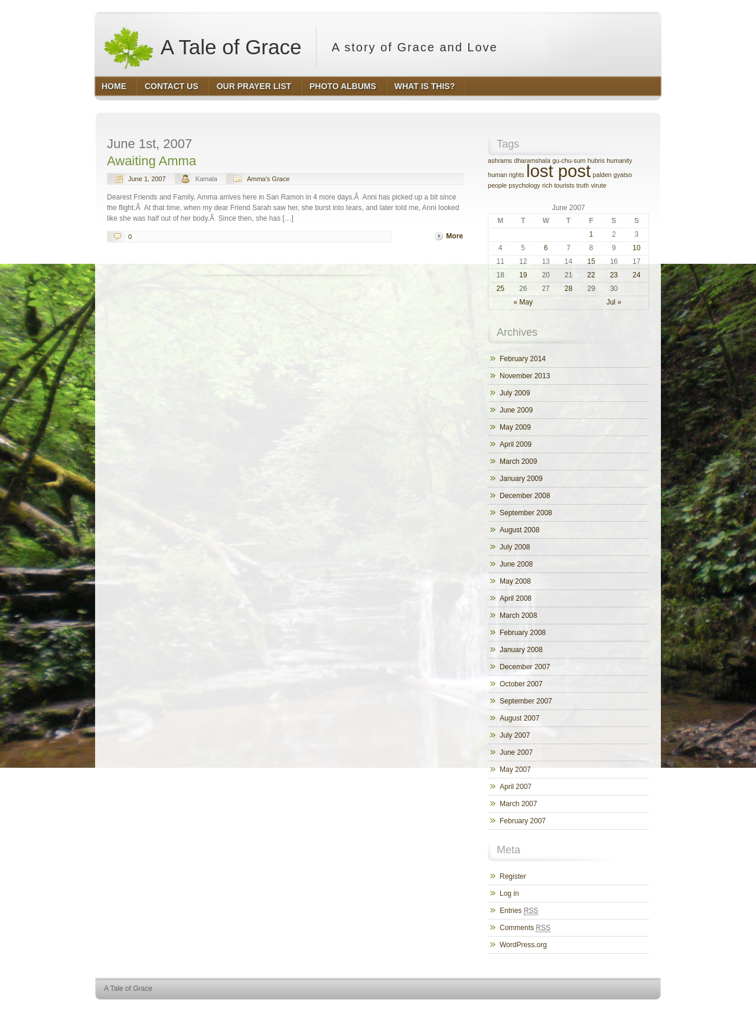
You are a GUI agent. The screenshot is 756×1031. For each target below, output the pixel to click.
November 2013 (525, 376)
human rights (506, 174)
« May (523, 302)
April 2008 (516, 598)
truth (582, 185)
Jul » (614, 302)
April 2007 (516, 787)
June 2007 (516, 752)
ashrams (500, 160)
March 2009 (518, 461)
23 (614, 275)
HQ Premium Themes (631, 1010)
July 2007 (515, 735)
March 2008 (518, 615)
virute (599, 185)
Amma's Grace (268, 178)
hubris (596, 160)
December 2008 (525, 496)
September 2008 (526, 513)
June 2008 (516, 564)
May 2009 (515, 427)
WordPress (574, 1010)
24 (636, 275)
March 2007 (518, 804)
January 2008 (521, 650)
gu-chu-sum (568, 160)
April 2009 (516, 444)
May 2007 (515, 769)
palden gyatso (612, 174)
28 (568, 288)
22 (591, 275)
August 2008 (519, 530)
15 (591, 261)
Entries (519, 910)
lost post (558, 171)
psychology (524, 185)
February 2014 (523, 359)
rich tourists (558, 185)
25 (500, 288)
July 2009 (515, 393)
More (454, 236)
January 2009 (521, 478)
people (497, 185)
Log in (509, 893)
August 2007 (519, 718)
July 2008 (515, 547)
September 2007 (526, 701)
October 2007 (521, 684)
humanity (619, 160)
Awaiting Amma (151, 160)
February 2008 (523, 633)
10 (636, 248)
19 (523, 275)
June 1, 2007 (147, 178)
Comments (525, 928)
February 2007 (523, 821)
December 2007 (525, 667)
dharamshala (532, 160)
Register (513, 876)
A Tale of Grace (202, 47)
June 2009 (516, 410)
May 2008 (515, 581)
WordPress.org (523, 945)
